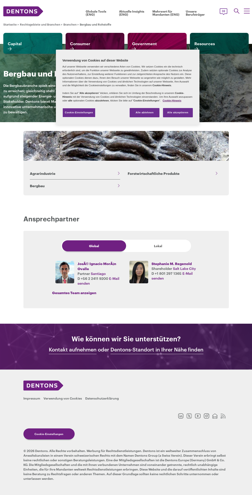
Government (144, 43)
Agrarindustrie (42, 173)
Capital (15, 43)
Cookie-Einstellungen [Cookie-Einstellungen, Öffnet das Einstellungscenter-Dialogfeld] (79, 112)
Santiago (98, 273)
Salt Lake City (184, 268)
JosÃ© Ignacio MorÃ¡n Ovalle (97, 266)
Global (94, 246)
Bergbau (37, 185)
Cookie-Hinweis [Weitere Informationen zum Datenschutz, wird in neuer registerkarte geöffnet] (172, 100)
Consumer (80, 43)
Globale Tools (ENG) (96, 13)
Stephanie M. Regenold (172, 263)
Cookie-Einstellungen (48, 434)
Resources (204, 43)
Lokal (158, 246)
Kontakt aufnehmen (73, 349)
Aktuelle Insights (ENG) (131, 13)
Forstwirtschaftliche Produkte (154, 173)
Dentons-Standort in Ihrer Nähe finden (156, 349)
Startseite (10, 24)
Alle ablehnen (144, 112)
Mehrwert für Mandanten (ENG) (165, 13)
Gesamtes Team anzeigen (74, 292)
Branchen (70, 24)
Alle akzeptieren (177, 112)
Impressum (31, 398)
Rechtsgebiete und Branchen (40, 24)
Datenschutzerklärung (102, 398)
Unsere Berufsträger (195, 13)
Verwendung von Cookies (63, 398)
